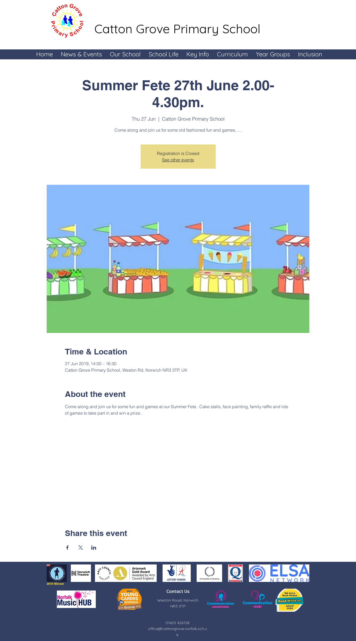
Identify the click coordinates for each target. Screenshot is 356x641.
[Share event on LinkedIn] (93, 547)
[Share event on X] (80, 547)
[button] (81, 54)
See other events (178, 159)
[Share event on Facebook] (67, 547)
